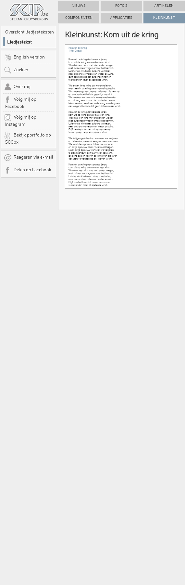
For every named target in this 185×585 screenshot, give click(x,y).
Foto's (121, 6)
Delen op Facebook (27, 170)
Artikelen (164, 6)
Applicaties (121, 18)
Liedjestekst (19, 42)
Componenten (78, 18)
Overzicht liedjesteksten (29, 31)
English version (24, 57)
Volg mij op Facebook (20, 102)
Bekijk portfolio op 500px (27, 138)
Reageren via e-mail (28, 158)
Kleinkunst (164, 18)
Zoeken (16, 70)
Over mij (17, 87)
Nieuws (79, 6)
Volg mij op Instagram (20, 120)
